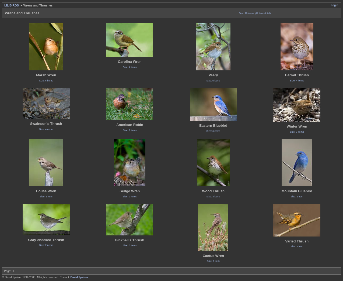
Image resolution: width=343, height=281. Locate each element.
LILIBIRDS (11, 5)
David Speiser (79, 277)
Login (334, 5)
